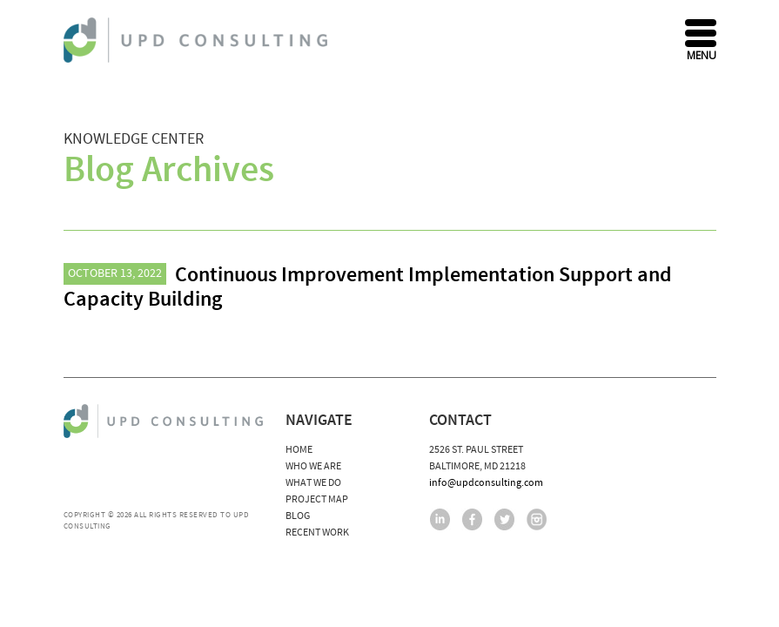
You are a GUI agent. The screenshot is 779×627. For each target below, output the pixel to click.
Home (298, 449)
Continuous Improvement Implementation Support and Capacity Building (368, 287)
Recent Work (317, 532)
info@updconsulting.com (486, 482)
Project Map (316, 499)
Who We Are (313, 466)
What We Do (313, 482)
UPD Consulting (198, 40)
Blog (297, 515)
